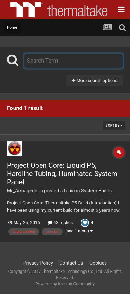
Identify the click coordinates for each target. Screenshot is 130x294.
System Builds (96, 190)
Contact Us (71, 263)
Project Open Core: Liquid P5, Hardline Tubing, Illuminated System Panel (62, 173)
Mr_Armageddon (25, 190)
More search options (95, 80)
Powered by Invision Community (65, 284)
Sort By (114, 125)
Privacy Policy (38, 263)
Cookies (98, 263)
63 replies (60, 222)
